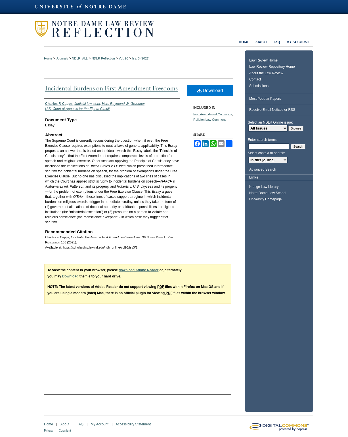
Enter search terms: (263, 140)
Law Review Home (263, 60)
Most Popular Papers (265, 99)
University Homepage (265, 199)
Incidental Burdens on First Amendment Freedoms (111, 88)
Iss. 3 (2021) (141, 58)
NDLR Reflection (103, 58)
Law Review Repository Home (272, 67)
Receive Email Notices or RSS (272, 110)
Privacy (48, 430)
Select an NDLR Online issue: (270, 122)
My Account (99, 424)
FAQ (80, 424)
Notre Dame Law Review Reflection (126, 29)
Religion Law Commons (209, 119)
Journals (62, 58)
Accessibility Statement (133, 424)
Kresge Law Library (263, 187)
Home (48, 58)
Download (210, 90)
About (64, 424)
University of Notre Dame (174, 11)
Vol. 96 (123, 58)
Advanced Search (262, 169)
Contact (255, 79)
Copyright (65, 430)
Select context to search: (266, 153)
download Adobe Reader (138, 270)
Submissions (259, 86)
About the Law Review (266, 73)
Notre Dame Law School (267, 193)
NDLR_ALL (80, 58)
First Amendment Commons (212, 114)
